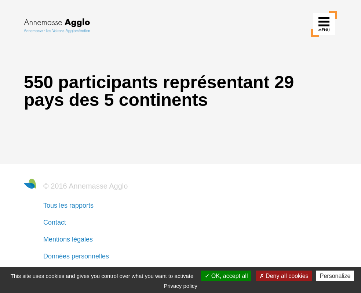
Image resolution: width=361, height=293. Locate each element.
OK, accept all (226, 276)
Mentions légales (68, 239)
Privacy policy (180, 286)
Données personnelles (76, 256)
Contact (54, 222)
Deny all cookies (284, 276)
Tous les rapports (68, 205)
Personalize (335, 276)
